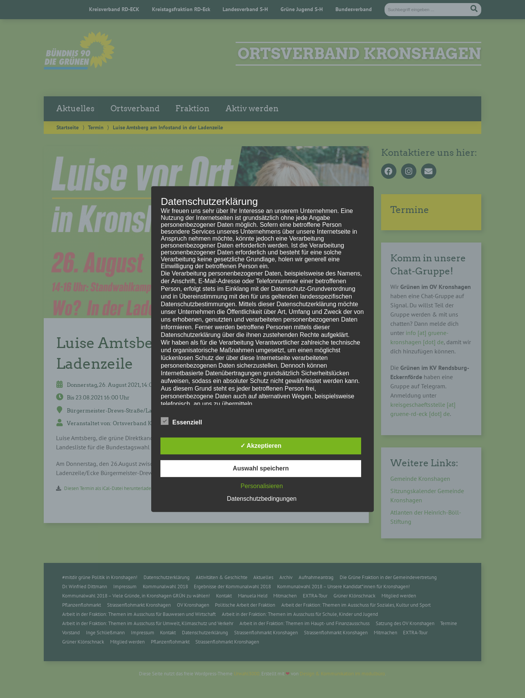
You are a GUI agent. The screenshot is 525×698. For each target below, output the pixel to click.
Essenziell (181, 421)
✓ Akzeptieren (261, 445)
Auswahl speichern (261, 468)
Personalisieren (262, 486)
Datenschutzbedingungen (261, 498)
